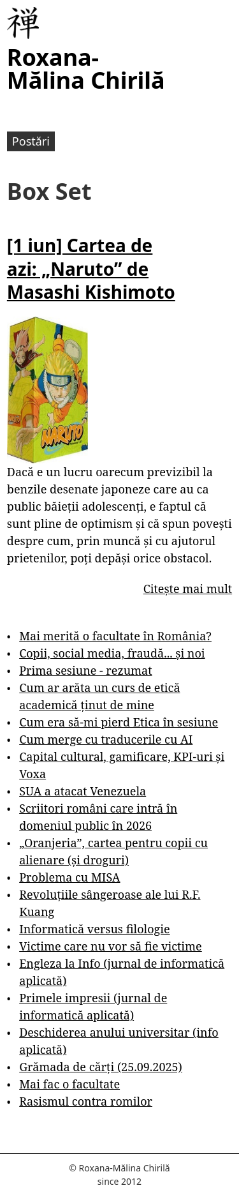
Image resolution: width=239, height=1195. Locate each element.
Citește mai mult (187, 588)
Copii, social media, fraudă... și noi (112, 653)
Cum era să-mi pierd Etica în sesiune (118, 722)
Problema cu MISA (69, 877)
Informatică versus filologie (94, 928)
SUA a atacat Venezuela (82, 791)
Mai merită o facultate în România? (115, 635)
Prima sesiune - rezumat (85, 670)
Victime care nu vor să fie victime (110, 946)
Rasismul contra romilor (85, 1101)
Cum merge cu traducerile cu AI (105, 739)
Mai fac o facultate (69, 1084)
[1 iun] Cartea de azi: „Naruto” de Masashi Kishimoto (91, 268)
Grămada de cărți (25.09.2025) (100, 1066)
